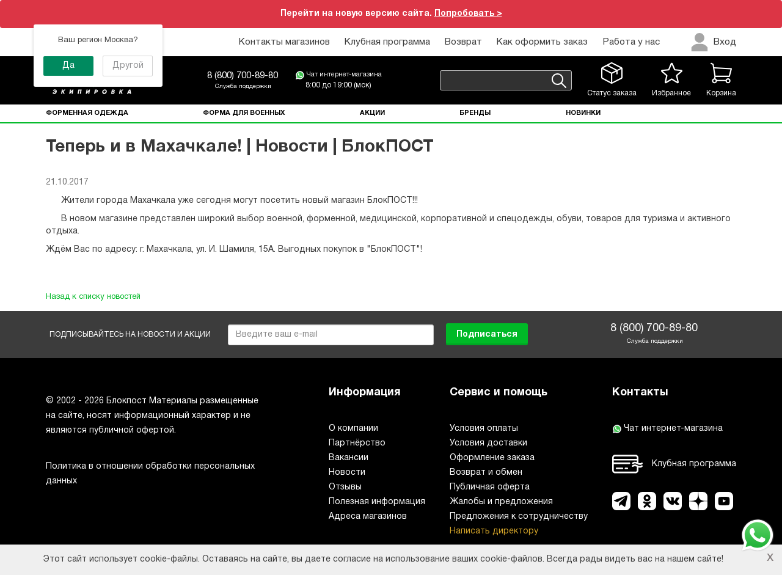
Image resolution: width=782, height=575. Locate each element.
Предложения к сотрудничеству (519, 517)
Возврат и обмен (486, 473)
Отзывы (345, 487)
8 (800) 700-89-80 (242, 75)
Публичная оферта (490, 487)
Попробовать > (468, 14)
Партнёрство (357, 443)
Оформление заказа (492, 458)
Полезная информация (377, 502)
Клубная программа (387, 42)
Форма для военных (244, 113)
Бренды (475, 113)
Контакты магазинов (284, 42)
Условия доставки (488, 443)
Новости (347, 473)
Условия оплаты (484, 429)
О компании (353, 429)
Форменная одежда (87, 113)
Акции (372, 113)
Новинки (583, 113)
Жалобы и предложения (501, 502)
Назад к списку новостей (93, 297)
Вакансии (348, 458)
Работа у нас (631, 42)
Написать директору (494, 531)
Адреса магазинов (368, 517)
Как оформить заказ (542, 42)
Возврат (463, 42)
